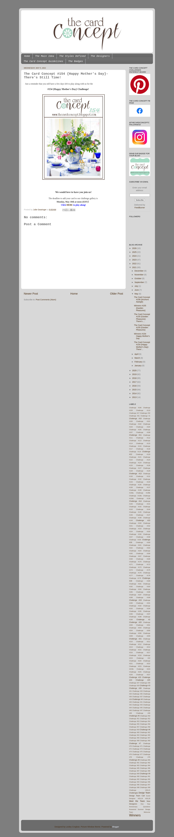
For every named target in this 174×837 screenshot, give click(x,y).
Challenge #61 (134, 416)
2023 (134, 260)
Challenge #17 (134, 413)
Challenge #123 (143, 460)
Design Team (144, 793)
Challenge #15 (143, 520)
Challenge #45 (137, 707)
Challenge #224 (143, 669)
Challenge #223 (135, 666)
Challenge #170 (135, 562)
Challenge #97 (145, 785)
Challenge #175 (143, 570)
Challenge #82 (145, 763)
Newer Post (31, 293)
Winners (135, 815)
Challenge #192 (135, 606)
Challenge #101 (143, 421)
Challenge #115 (143, 443)
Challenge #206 (135, 633)
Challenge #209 (143, 636)
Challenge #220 (135, 661)
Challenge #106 (135, 407)
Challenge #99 (145, 787)
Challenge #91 (145, 776)
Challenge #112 (143, 438)
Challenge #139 (143, 498)
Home (27, 56)
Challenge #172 (143, 564)
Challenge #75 (137, 751)
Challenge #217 (143, 652)
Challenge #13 (135, 474)
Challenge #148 (135, 518)
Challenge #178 (143, 575)
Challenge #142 (135, 506)
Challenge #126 (143, 465)
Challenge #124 (135, 462)
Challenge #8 (134, 760)
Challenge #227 (143, 674)
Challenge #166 (143, 553)
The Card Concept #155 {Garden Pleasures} (142, 327)
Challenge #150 (135, 523)
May (137, 294)
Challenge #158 (143, 537)
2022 (134, 263)
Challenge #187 (135, 595)
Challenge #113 (135, 440)
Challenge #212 (135, 644)
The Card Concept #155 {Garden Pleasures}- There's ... (142, 317)
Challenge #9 (145, 774)
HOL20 (147, 798)
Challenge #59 (134, 729)
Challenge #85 (134, 768)
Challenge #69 (145, 740)
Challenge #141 (143, 504)
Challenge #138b (143, 493)
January (138, 365)
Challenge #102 (135, 424)
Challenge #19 (135, 600)
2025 (134, 252)
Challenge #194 (143, 608)
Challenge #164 (135, 551)
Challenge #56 (145, 724)
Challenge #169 (143, 559)
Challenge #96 (134, 785)
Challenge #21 (135, 639)
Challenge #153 (135, 528)
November (139, 275)
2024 (134, 256)
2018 (134, 378)
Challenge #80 (145, 760)
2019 (134, 374)
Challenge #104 (143, 427)
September (140, 282)
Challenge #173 (135, 567)
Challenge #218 (135, 655)
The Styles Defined (72, 56)
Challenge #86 (145, 768)
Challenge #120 (143, 454)
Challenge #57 (134, 727)
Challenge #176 (135, 573)
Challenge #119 (135, 451)
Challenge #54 (145, 721)
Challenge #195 (135, 611)
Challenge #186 (143, 592)
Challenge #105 (135, 429)
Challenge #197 (143, 614)
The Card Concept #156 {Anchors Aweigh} (142, 299)
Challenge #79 (143, 757)
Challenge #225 (135, 672)
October (138, 278)
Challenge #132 (135, 479)
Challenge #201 (143, 625)
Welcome (147, 812)
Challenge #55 (134, 724)
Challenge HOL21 (139, 790)
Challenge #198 (135, 617)
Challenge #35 (137, 694)
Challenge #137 (143, 487)
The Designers (100, 56)
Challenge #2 (143, 619)
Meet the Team (137, 801)
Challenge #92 (134, 779)
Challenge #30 (135, 688)
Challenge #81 (134, 763)
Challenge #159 (135, 540)
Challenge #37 (137, 696)
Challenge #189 (143, 597)
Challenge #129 (143, 471)
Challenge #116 (135, 446)
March (138, 358)
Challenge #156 (135, 534)
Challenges (133, 793)
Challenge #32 (145, 413)
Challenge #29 (134, 685)
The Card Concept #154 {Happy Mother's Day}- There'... (142, 345)
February (139, 362)
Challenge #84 (145, 765)
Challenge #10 (135, 418)
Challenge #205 (143, 630)
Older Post (116, 293)
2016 (134, 386)
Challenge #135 (135, 484)
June (137, 290)
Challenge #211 (143, 641)
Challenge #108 (143, 432)
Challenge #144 (143, 509)
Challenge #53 (134, 721)
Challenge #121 (135, 457)
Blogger (115, 827)
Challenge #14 (135, 501)
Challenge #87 (134, 771)
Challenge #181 (135, 584)
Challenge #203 (135, 628)
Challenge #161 (135, 545)
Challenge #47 (137, 710)
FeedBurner (140, 207)
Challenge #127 (135, 468)
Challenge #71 (137, 746)
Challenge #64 (134, 735)
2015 (134, 390)
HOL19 (140, 798)
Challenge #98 (134, 787)
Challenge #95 (145, 782)
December (139, 271)
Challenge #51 (134, 718)
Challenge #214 (143, 647)
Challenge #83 (134, 765)
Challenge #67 (145, 738)
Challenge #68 (134, 740)
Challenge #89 (134, 773)
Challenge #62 (145, 732)
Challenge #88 (145, 771)
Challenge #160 (143, 542)
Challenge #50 (145, 716)
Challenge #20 (135, 622)
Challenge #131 (143, 476)
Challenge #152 (143, 526)
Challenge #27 (134, 683)
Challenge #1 (145, 416)
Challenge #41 (137, 702)
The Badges (75, 61)
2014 (134, 393)
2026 (134, 248)
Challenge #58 (145, 727)
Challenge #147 (143, 515)
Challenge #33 (137, 691)
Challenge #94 (134, 782)
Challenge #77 (137, 754)
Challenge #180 (143, 581)
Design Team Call (137, 796)
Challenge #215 (135, 650)
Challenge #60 (134, 732)
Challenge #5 (134, 716)
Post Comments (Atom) (46, 300)
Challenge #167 (135, 556)
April (137, 354)
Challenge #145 (135, 512)
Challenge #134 (143, 482)
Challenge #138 (135, 490)
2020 (134, 370)
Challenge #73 (137, 749)
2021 (134, 267)
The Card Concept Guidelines (43, 61)
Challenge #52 (145, 718)
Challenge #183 (143, 586)
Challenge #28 (145, 683)
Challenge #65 (145, 735)
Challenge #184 (135, 589)
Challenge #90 (134, 776)
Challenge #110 (143, 410)
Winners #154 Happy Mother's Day (142, 336)
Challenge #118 (143, 449)
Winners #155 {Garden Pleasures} (140, 308)
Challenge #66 (134, 738)
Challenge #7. (135, 743)
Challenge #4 (137, 699)
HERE (69, 205)
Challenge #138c (135, 496)
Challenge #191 (143, 603)
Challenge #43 (137, 705)
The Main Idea (44, 56)
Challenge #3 (145, 685)
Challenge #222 (143, 663)
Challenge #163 (143, 548)
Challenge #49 (143, 713)
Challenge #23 (135, 677)
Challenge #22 (143, 658)
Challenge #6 (145, 730)
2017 (134, 382)
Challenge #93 (145, 779)
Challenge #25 (143, 680)
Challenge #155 (143, 531)
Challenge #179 (135, 578)
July (137, 286)
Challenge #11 (135, 435)
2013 (134, 397)
